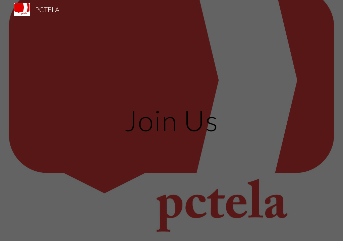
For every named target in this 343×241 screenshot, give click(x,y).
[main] (171, 120)
